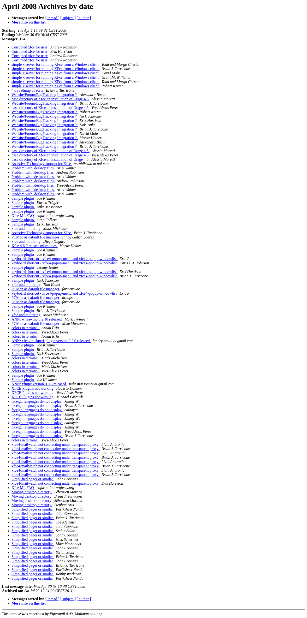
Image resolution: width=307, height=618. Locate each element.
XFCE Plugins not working (33, 388)
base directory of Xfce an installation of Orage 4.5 (50, 99)
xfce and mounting (26, 228)
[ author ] (84, 18)
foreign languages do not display (37, 401)
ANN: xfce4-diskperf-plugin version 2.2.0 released (51, 341)
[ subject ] (68, 18)
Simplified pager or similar (33, 479)
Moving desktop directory (32, 492)
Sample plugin (23, 198)
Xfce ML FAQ (23, 216)
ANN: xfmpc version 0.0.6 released (39, 384)
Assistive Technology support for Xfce (42, 164)
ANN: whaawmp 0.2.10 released (37, 319)
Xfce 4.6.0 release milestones (35, 246)
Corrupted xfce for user (30, 47)
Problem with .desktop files (33, 168)
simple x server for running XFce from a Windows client (56, 64)
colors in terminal (26, 328)
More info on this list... (30, 22)
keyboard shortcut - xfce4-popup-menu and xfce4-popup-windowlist (65, 259)
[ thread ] (52, 18)
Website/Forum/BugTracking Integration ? (45, 95)
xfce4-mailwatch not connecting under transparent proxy (56, 444)
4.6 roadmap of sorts (28, 90)
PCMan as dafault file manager (36, 237)
